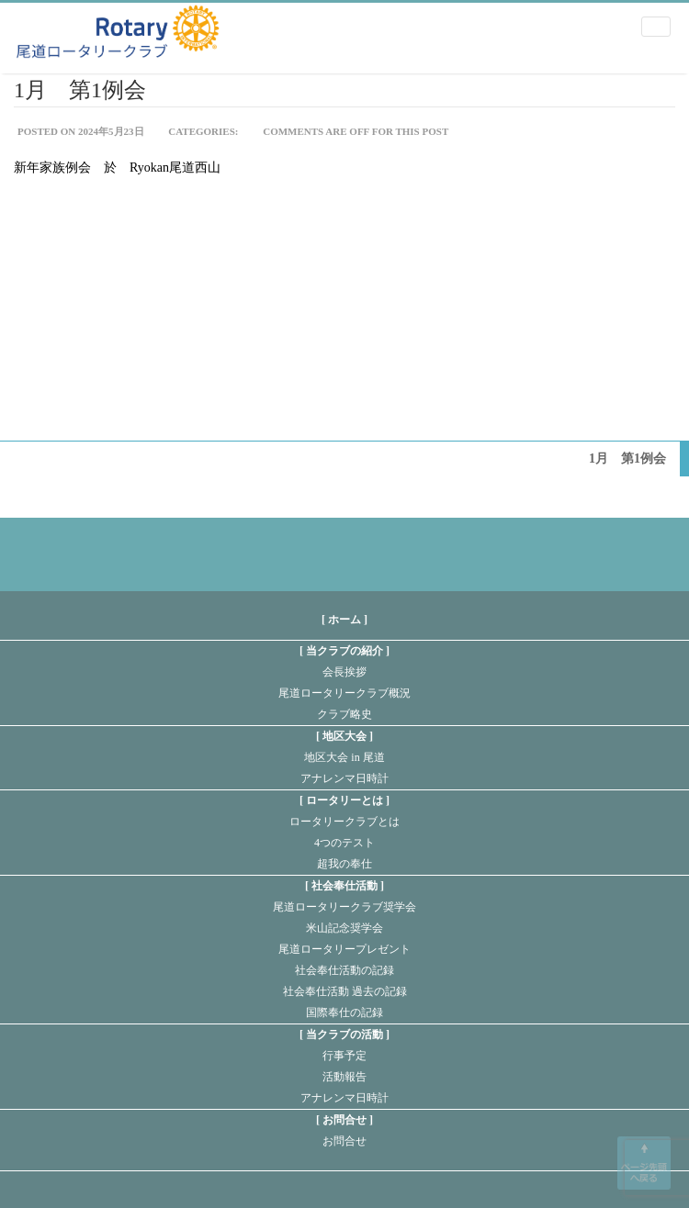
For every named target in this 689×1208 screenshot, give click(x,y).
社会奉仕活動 (344, 885)
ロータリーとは (344, 800)
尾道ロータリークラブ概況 (344, 693)
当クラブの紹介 (344, 650)
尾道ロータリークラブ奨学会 (344, 906)
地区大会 (344, 736)
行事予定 (344, 1055)
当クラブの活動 (344, 1034)
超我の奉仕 (344, 863)
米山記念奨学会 (344, 928)
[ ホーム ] (344, 619)
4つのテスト (344, 842)
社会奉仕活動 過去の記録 (345, 991)
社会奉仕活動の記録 (344, 970)
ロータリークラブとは (344, 821)
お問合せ (344, 1119)
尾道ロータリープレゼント (344, 949)
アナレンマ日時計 (344, 778)
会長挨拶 (344, 672)
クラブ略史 (344, 714)
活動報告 (344, 1076)
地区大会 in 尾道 (344, 757)
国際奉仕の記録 (344, 1012)
